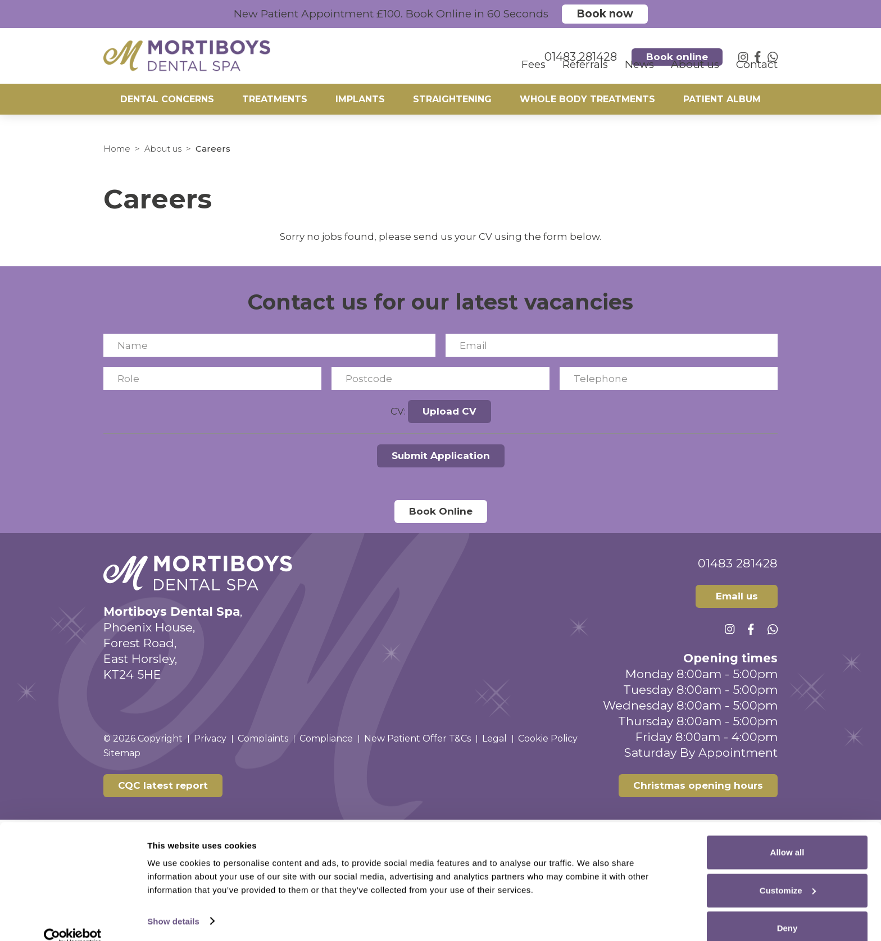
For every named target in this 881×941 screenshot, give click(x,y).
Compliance (326, 738)
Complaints (263, 738)
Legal (494, 738)
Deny (787, 910)
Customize (788, 873)
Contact (757, 76)
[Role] (212, 378)
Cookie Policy (548, 738)
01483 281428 (738, 563)
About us (162, 148)
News (639, 76)
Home (116, 148)
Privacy (210, 738)
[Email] (612, 345)
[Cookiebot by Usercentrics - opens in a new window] (73, 919)
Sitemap (121, 753)
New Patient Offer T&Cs (417, 738)
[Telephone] (669, 378)
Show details (173, 903)
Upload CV (449, 411)
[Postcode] (440, 378)
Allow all (787, 834)
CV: (398, 411)
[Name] (269, 345)
